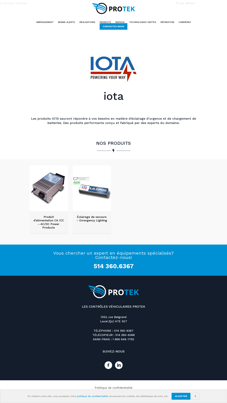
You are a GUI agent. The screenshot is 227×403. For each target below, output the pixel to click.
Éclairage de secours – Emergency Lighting (92, 218)
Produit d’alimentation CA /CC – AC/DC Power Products (48, 222)
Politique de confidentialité (113, 387)
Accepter (181, 396)
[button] (113, 26)
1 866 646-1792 (123, 339)
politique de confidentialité (92, 396)
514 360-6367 (123, 330)
